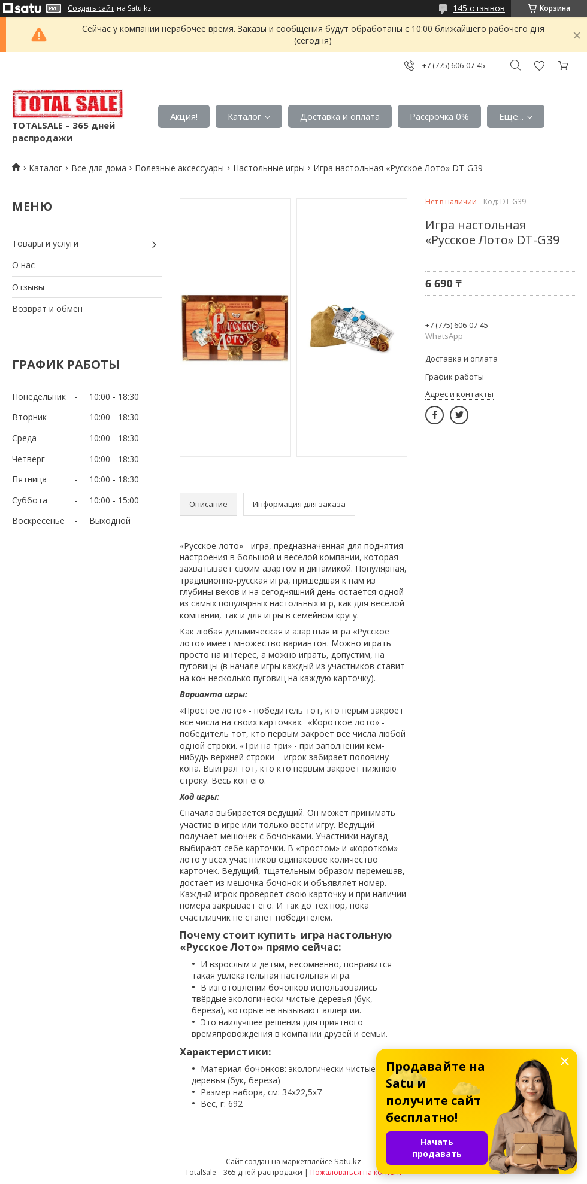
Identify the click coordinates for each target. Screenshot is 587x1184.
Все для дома (98, 168)
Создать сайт (91, 8)
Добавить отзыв (539, 65)
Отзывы (28, 287)
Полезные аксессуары (179, 168)
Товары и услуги (45, 243)
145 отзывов (479, 8)
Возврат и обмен (47, 308)
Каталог (244, 116)
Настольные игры (269, 168)
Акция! (184, 116)
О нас (23, 265)
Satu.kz (347, 1161)
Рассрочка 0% (439, 116)
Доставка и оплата (340, 116)
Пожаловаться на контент (356, 1172)
